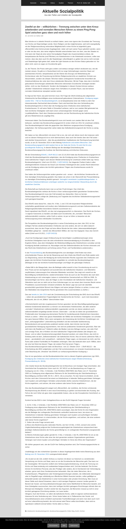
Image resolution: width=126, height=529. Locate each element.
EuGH (77, 511)
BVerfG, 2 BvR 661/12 (49, 155)
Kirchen (82, 511)
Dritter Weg (71, 511)
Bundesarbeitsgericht (42, 511)
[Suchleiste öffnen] (95, 3)
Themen (70, 3)
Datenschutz (74, 525)
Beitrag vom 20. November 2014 (37, 454)
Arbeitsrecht (31, 511)
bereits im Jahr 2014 (39, 294)
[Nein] (124, 523)
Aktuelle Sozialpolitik (63, 11)
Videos (52, 3)
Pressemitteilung (36, 253)
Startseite (33, 3)
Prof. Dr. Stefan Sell (83, 3)
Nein (64, 525)
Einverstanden (53, 525)
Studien (61, 3)
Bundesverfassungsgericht (58, 511)
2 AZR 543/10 (62, 162)
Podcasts (43, 3)
